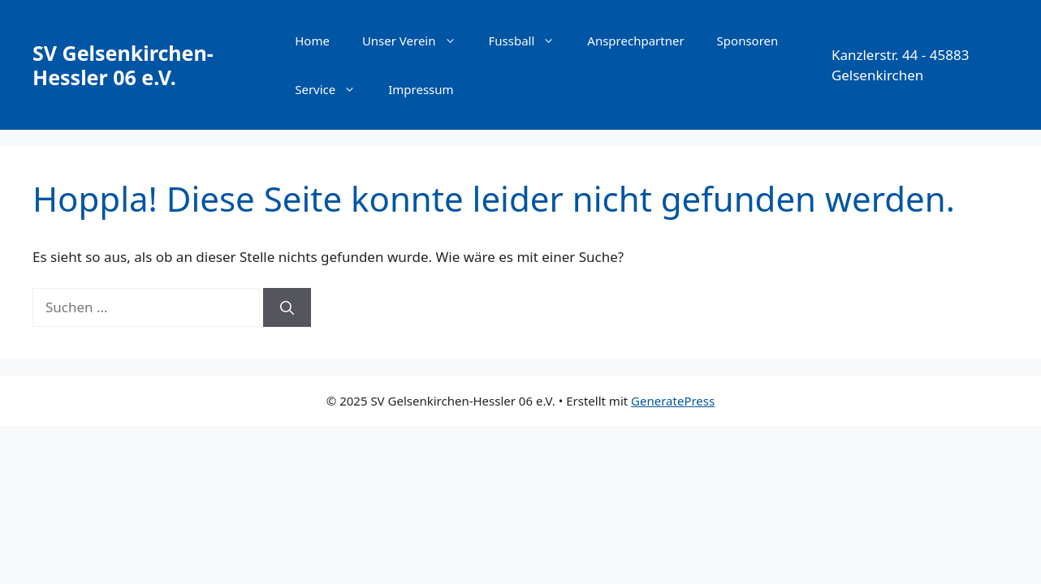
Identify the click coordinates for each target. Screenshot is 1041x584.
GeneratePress (673, 401)
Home (312, 40)
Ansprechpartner (635, 40)
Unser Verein (417, 40)
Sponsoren (748, 40)
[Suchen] (287, 307)
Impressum (420, 89)
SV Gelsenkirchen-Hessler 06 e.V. (123, 65)
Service (333, 89)
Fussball (530, 40)
